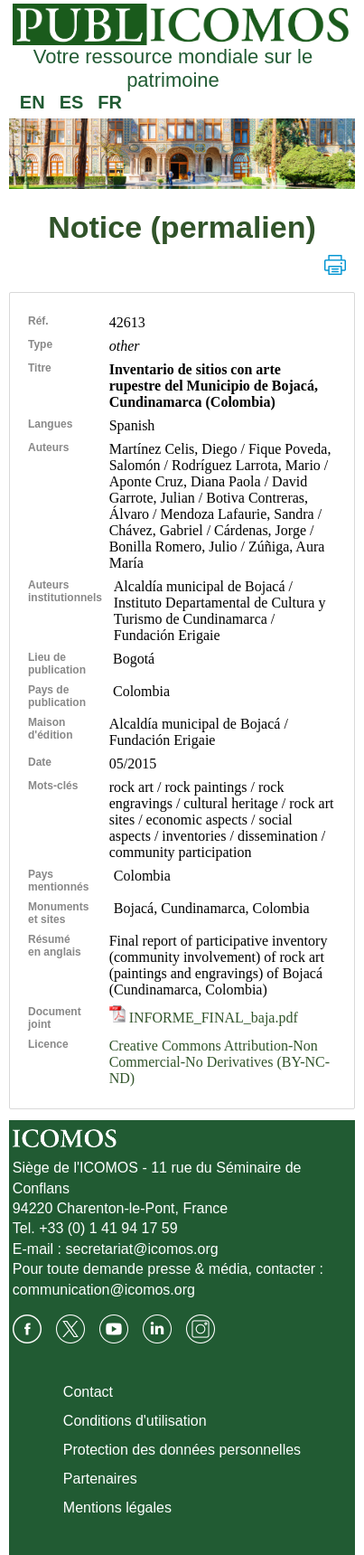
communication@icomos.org (104, 1289)
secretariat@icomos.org (142, 1249)
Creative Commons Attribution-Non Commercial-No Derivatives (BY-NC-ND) (219, 1062)
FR (110, 102)
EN (32, 102)
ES (72, 102)
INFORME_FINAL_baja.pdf (203, 1017)
